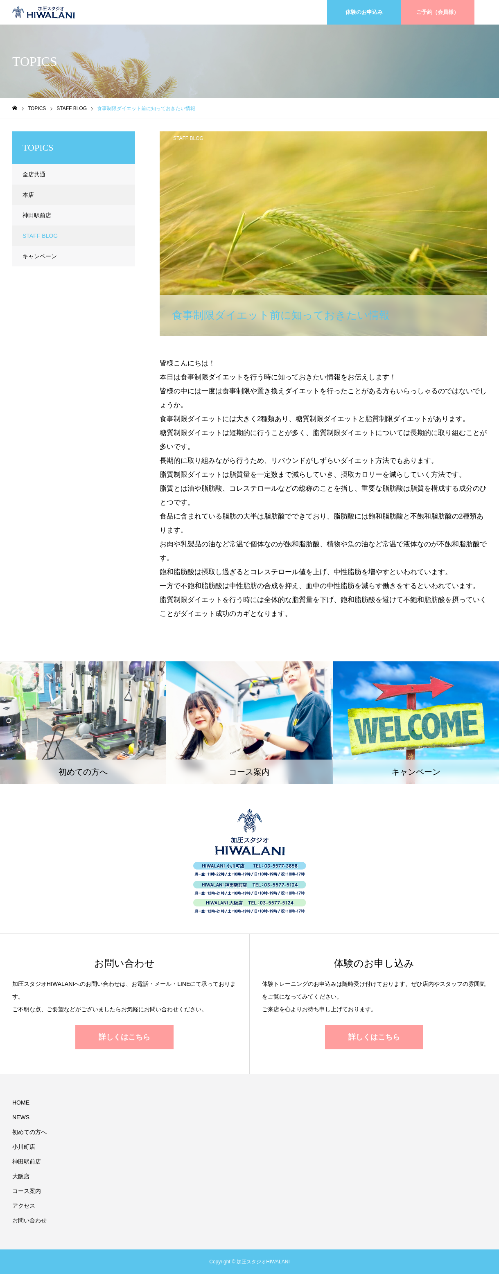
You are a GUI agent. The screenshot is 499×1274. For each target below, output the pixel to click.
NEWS (20, 1117)
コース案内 (26, 1191)
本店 (28, 195)
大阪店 (20, 1176)
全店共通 (34, 174)
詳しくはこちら (124, 1037)
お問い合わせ (29, 1220)
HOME (20, 1102)
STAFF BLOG (188, 138)
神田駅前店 (37, 215)
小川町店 (23, 1146)
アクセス (23, 1205)
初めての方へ (29, 1132)
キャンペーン (40, 256)
